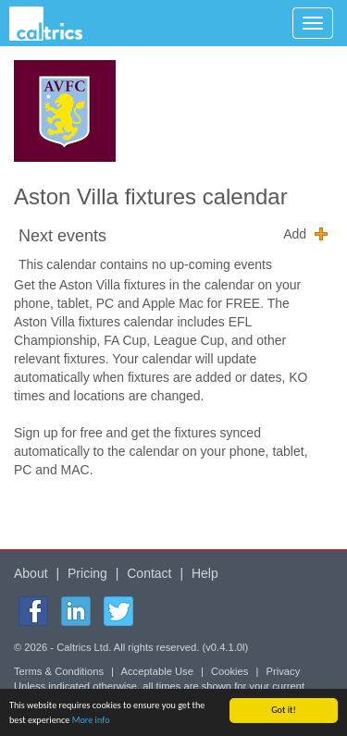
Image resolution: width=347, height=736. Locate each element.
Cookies (229, 671)
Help (205, 573)
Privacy (283, 671)
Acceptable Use (157, 671)
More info (91, 721)
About (31, 573)
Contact (149, 573)
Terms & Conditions (59, 671)
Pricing (87, 573)
